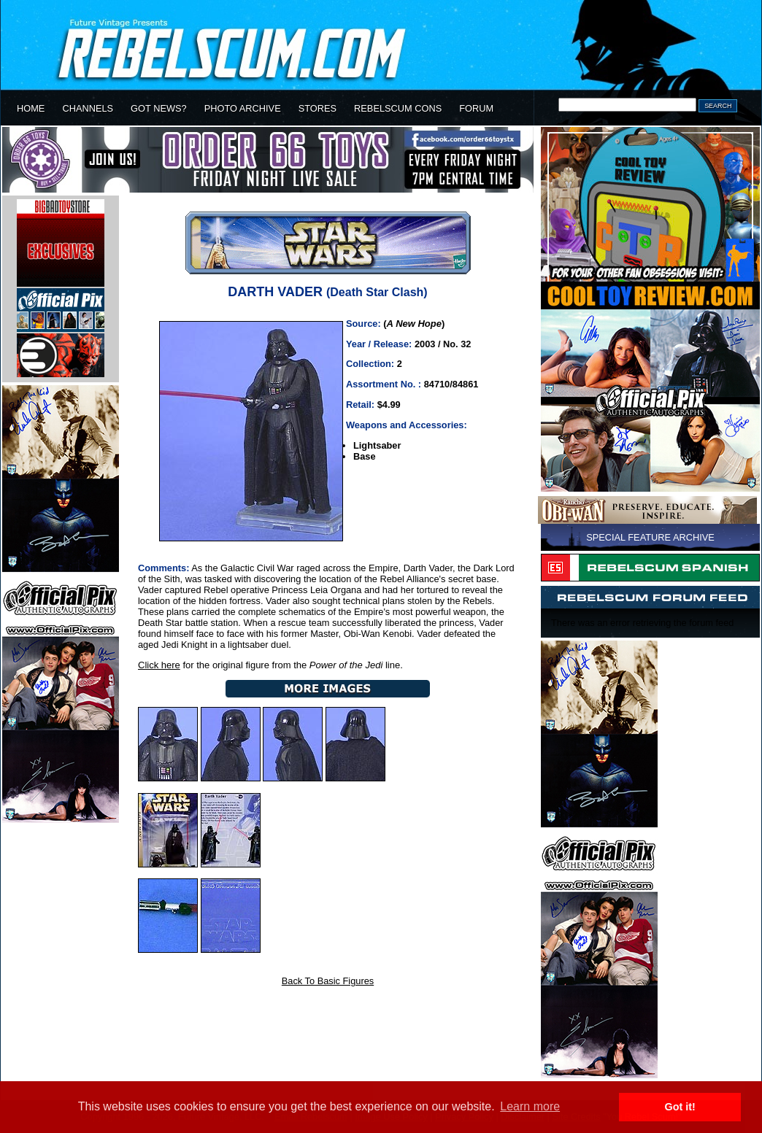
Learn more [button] (530, 1106)
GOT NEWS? (159, 108)
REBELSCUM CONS (398, 108)
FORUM (476, 108)
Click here (159, 665)
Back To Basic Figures (328, 980)
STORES (317, 108)
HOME (31, 108)
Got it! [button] (680, 1107)
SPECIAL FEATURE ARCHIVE (650, 537)
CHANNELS (87, 108)
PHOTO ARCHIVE (242, 108)
